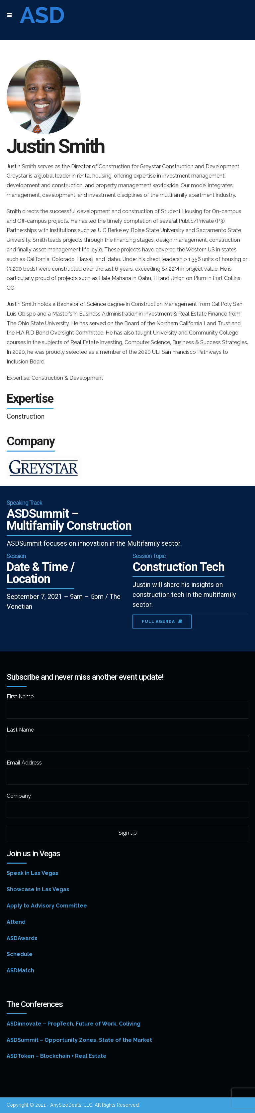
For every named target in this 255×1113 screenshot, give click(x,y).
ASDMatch (20, 970)
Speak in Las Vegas (32, 873)
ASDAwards (22, 938)
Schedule (20, 954)
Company (19, 796)
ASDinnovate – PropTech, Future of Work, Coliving (73, 1024)
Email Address (24, 763)
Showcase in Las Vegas (38, 889)
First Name (20, 696)
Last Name (20, 730)
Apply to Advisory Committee (47, 906)
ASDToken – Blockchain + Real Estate (57, 1056)
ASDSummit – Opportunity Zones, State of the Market (79, 1040)
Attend (16, 922)
